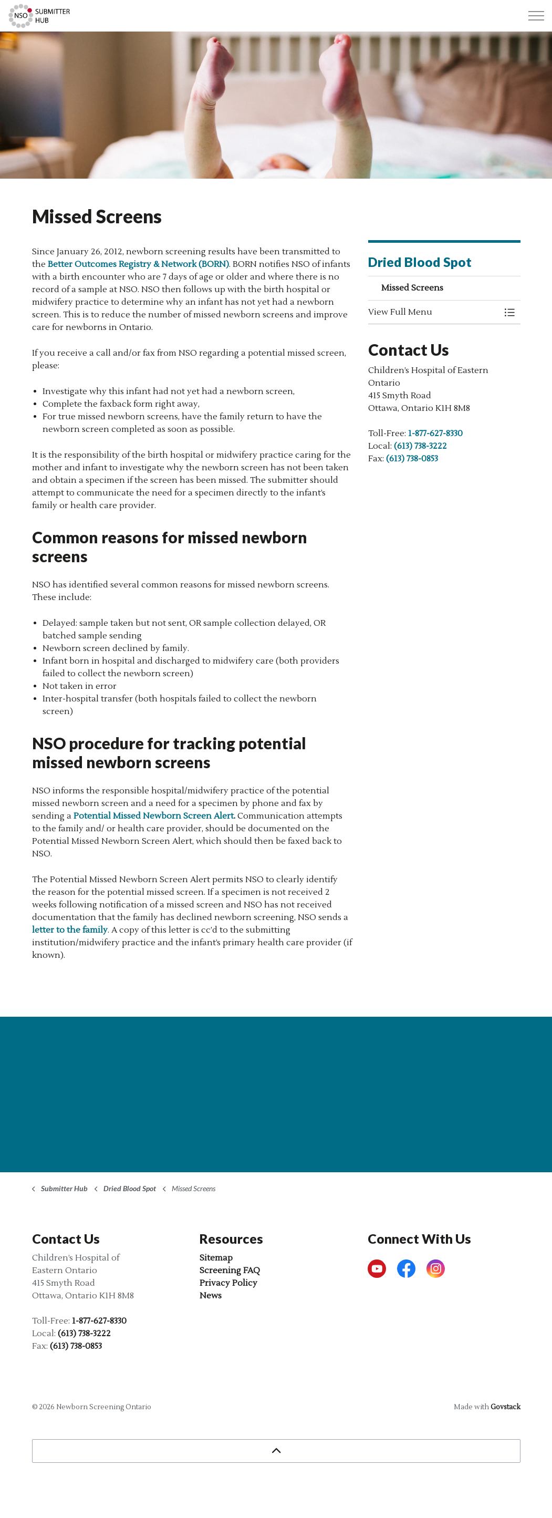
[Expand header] (536, 16)
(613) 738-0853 (412, 458)
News (211, 1295)
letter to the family (70, 930)
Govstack (505, 1407)
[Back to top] (276, 1451)
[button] (433, 312)
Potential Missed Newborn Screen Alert (154, 816)
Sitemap (216, 1258)
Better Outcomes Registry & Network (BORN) (138, 264)
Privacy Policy (228, 1283)
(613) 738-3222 (420, 446)
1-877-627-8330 (435, 433)
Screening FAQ (230, 1270)
